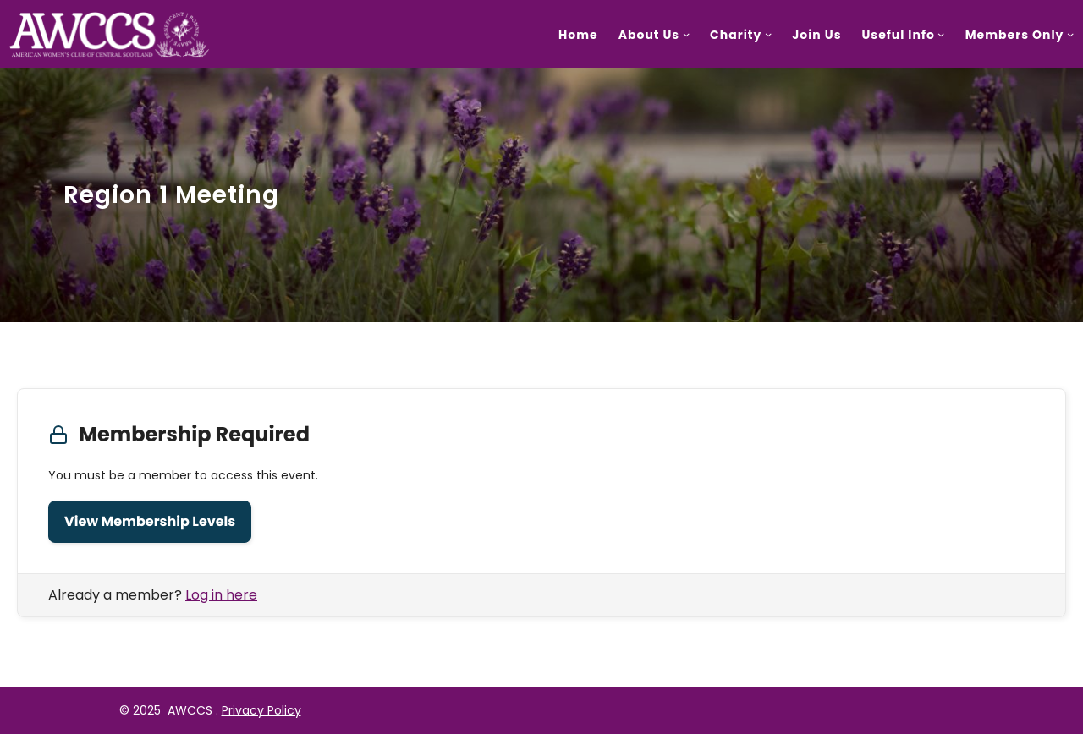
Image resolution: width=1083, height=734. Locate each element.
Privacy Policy (261, 710)
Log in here (221, 595)
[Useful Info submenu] (940, 33)
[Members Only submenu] (1070, 33)
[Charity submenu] (768, 33)
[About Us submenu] (686, 33)
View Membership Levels (149, 521)
